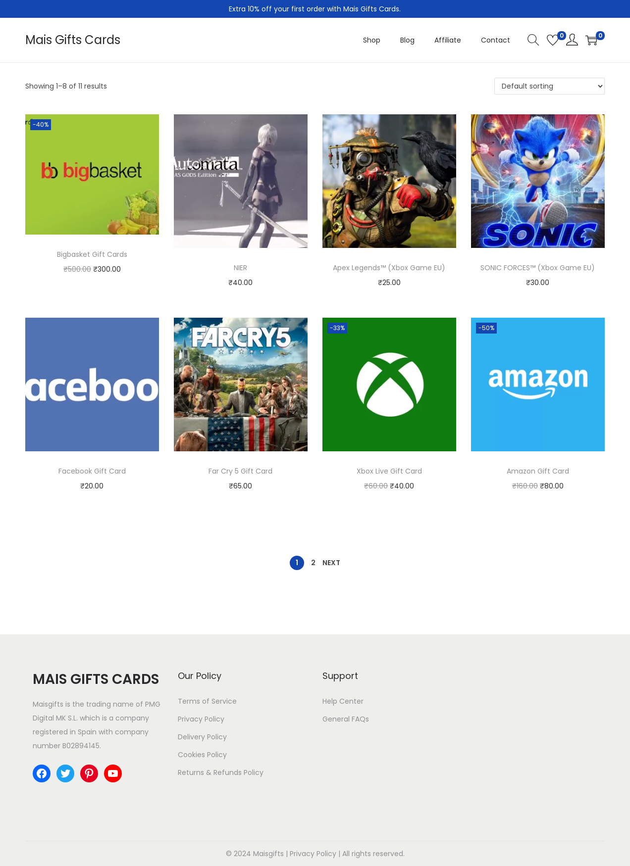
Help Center (343, 701)
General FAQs (345, 719)
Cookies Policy (202, 755)
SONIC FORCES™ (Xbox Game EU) (537, 268)
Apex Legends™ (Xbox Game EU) (389, 268)
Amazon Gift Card (538, 471)
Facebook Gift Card (92, 471)
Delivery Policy (202, 737)
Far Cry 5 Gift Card (240, 471)
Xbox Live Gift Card (389, 471)
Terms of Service (207, 701)
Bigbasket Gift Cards (92, 254)
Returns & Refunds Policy (220, 772)
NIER (240, 268)
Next (331, 563)
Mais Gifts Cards (72, 40)
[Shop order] (549, 86)
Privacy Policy (201, 719)
